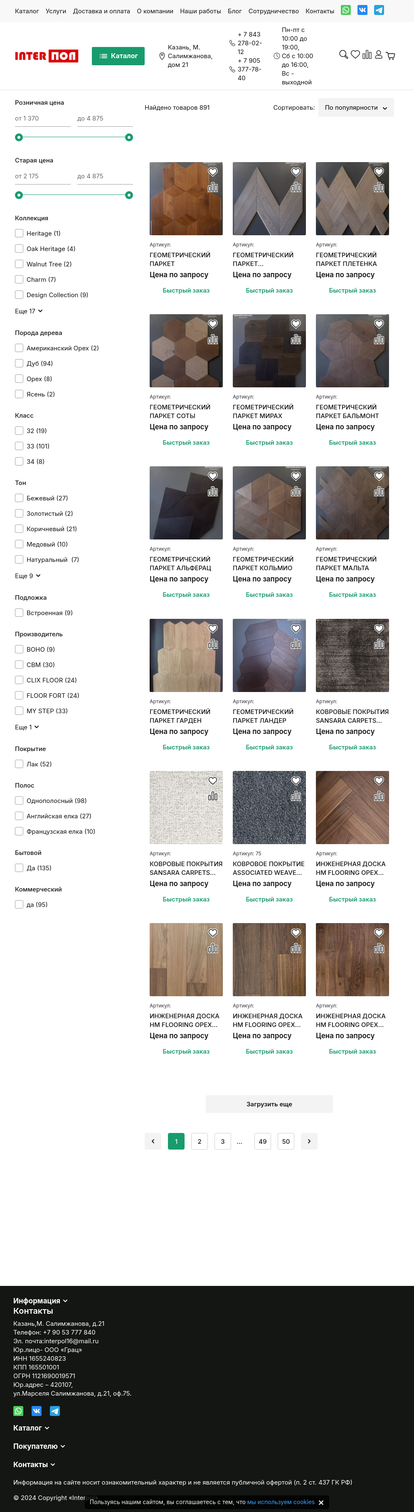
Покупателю (35, 1446)
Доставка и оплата (101, 11)
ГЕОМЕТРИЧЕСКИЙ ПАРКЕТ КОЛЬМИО (263, 563)
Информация (36, 1301)
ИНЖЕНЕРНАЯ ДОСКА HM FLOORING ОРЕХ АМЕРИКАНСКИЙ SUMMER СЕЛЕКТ (184, 1020)
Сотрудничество (274, 11)
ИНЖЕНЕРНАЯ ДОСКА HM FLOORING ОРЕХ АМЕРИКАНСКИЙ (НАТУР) (351, 1020)
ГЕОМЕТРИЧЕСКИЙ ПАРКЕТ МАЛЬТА (346, 563)
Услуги (56, 11)
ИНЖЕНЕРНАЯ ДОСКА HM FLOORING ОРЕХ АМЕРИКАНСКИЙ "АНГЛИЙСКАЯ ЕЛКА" (351, 868)
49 (262, 1141)
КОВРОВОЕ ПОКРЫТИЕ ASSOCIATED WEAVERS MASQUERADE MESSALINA (269, 868)
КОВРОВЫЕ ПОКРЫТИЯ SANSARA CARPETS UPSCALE (352, 716)
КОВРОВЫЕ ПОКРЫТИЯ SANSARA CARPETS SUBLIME (186, 868)
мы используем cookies (281, 1501)
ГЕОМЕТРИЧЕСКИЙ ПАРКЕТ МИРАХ (263, 411)
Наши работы (200, 11)
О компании (155, 11)
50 (286, 1141)
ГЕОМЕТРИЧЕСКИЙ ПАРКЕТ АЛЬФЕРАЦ (180, 563)
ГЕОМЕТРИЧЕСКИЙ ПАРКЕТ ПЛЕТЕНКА (346, 259)
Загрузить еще (269, 1104)
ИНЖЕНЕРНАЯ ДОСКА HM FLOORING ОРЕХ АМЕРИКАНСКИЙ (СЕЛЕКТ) (268, 1020)
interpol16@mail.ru (71, 1341)
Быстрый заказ (186, 290)
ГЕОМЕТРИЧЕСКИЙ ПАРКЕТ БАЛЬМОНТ (347, 411)
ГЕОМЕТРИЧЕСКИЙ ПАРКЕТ (180, 259)
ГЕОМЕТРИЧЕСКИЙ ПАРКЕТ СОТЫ (180, 411)
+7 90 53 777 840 (69, 1332)
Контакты (320, 11)
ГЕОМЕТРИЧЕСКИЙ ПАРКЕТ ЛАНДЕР (263, 716)
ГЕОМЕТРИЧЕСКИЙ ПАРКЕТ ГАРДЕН (180, 716)
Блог (235, 11)
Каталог (27, 11)
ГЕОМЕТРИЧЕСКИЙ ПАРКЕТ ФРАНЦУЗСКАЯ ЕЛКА (266, 259)
